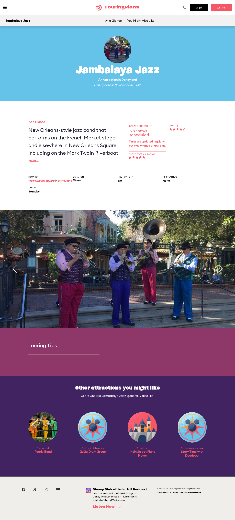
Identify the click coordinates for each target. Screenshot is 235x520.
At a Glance (113, 21)
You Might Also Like (140, 21)
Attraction (110, 80)
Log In (199, 7)
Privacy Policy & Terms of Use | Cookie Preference (179, 492)
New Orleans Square (41, 180)
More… (33, 160)
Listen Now (108, 506)
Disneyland (129, 80)
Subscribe (222, 7)
